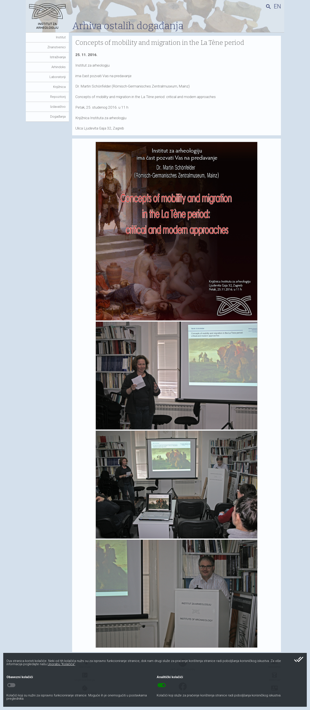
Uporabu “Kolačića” (61, 664)
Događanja (58, 117)
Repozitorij (58, 97)
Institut (61, 37)
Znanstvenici (56, 47)
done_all (299, 659)
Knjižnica (59, 87)
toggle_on (161, 685)
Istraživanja (58, 57)
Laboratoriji (58, 77)
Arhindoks (58, 67)
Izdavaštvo (58, 107)
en (277, 6)
